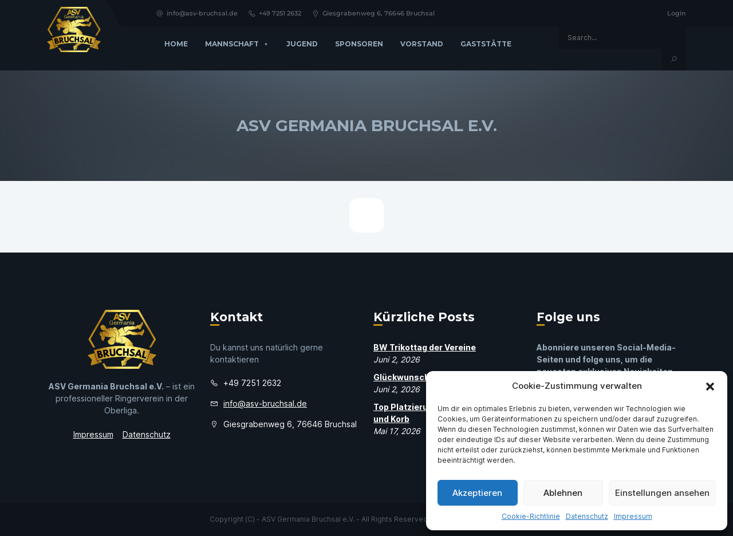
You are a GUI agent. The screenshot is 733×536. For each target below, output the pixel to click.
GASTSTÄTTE (485, 44)
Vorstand (421, 44)
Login (676, 13)
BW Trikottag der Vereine (424, 347)
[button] (710, 386)
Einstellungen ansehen (662, 492)
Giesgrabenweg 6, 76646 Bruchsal (373, 13)
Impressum (633, 516)
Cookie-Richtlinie (531, 516)
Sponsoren (359, 44)
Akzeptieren (477, 492)
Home (176, 44)
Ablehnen (562, 492)
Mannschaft (237, 44)
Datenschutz (587, 516)
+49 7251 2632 (274, 13)
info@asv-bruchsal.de (197, 13)
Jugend (302, 44)
